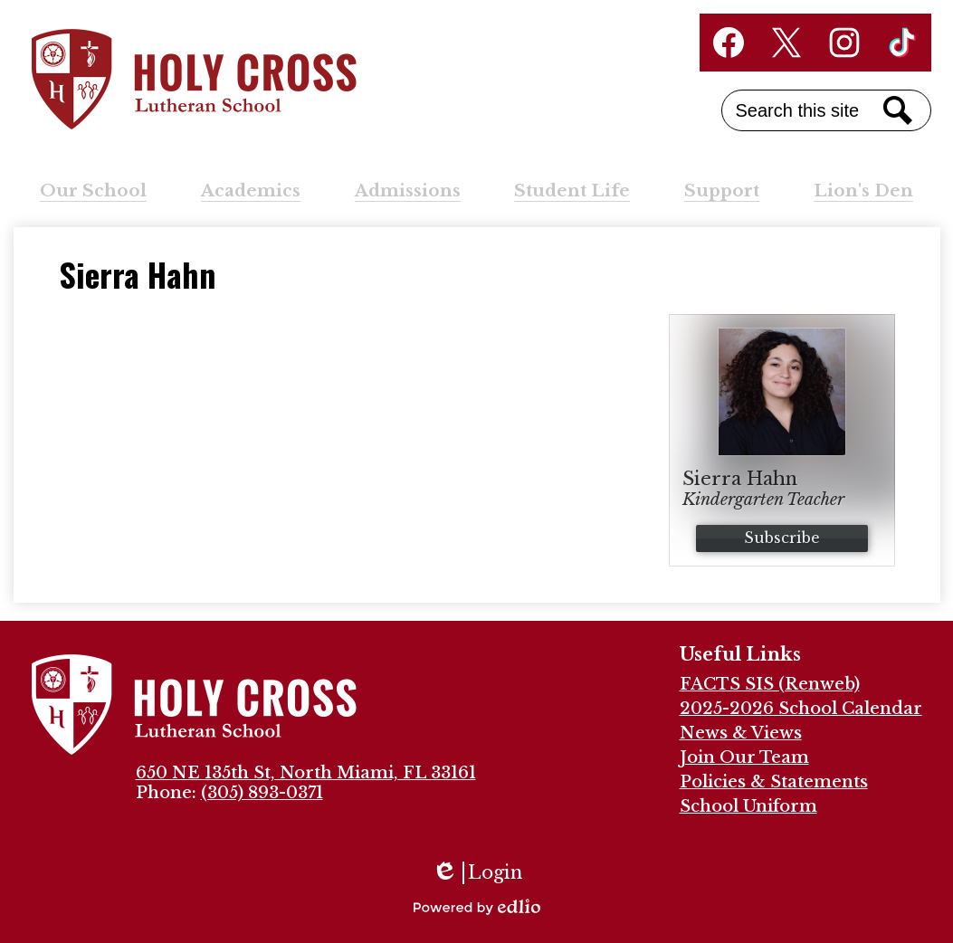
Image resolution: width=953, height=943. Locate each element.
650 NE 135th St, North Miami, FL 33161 (306, 773)
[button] (92, 191)
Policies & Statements (774, 782)
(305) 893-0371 (262, 793)
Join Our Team (744, 757)
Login (477, 873)
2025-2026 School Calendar (801, 709)
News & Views (741, 733)
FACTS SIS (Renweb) (770, 684)
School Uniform (748, 806)
